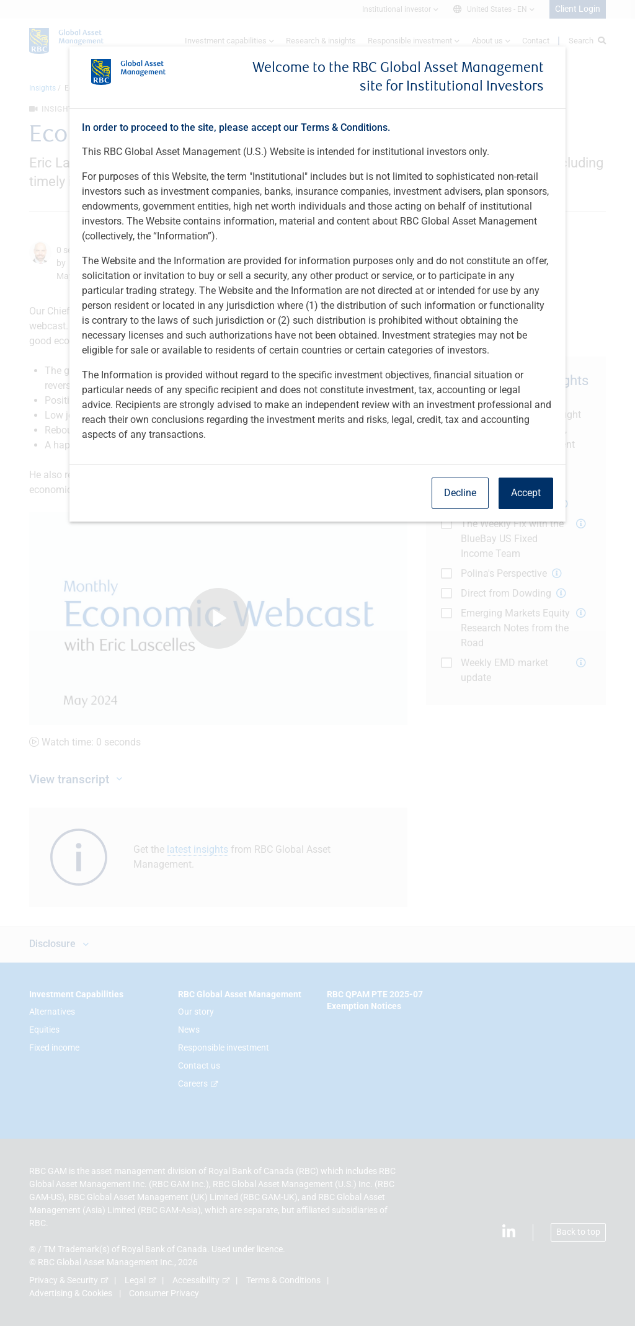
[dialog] (317, 663)
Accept (526, 493)
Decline (460, 493)
